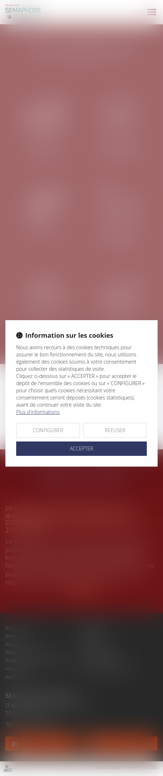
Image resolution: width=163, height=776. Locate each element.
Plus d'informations (38, 411)
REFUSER (115, 430)
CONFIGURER (48, 430)
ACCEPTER (81, 448)
